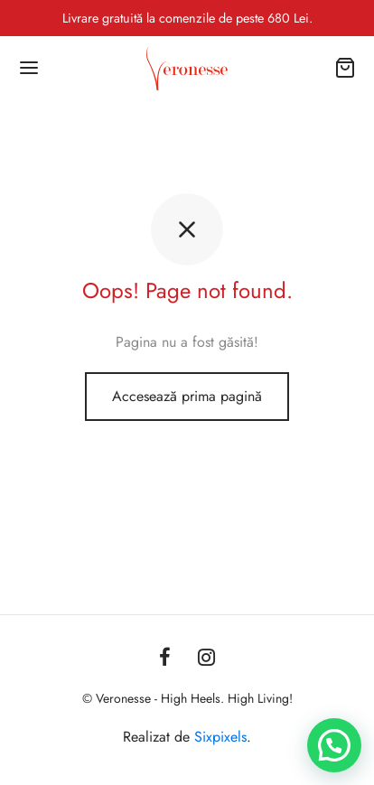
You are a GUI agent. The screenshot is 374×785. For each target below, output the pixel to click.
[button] (334, 745)
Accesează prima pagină (187, 396)
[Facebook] (165, 658)
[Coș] (345, 68)
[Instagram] (206, 658)
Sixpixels (220, 736)
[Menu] (29, 67)
